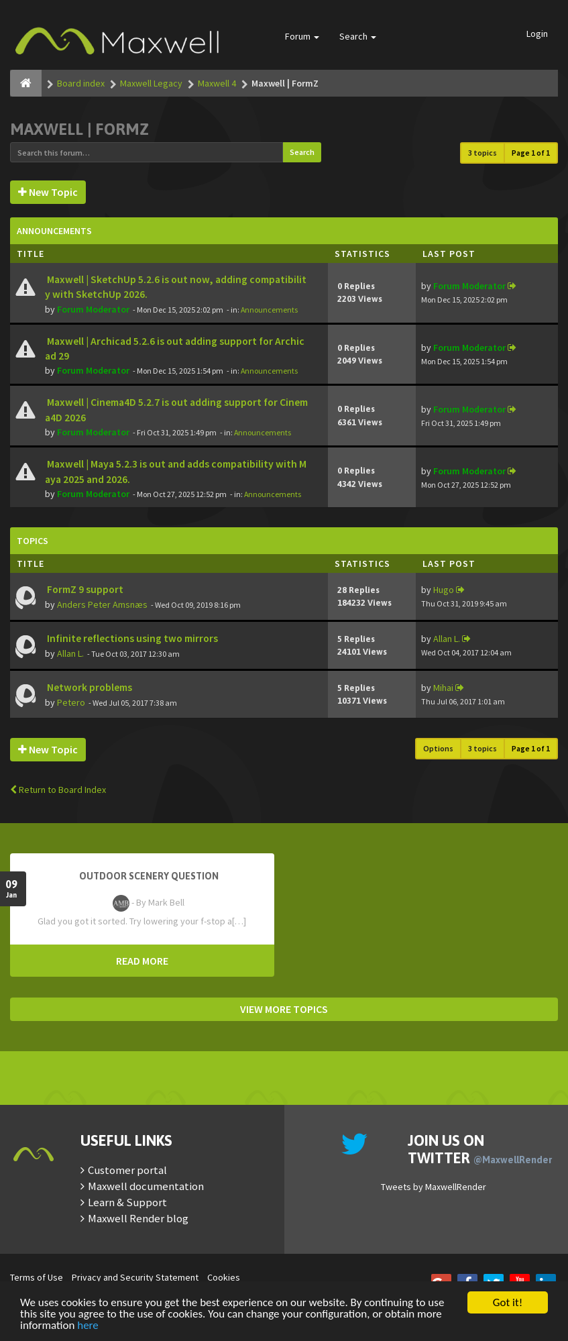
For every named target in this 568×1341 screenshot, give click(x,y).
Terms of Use (36, 1277)
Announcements (269, 310)
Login (537, 34)
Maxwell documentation (146, 1186)
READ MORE (142, 960)
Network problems (88, 687)
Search (357, 36)
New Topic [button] (48, 192)
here (88, 1326)
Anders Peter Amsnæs (102, 604)
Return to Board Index (58, 790)
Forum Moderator (93, 309)
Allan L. (70, 653)
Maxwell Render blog (138, 1218)
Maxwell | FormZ (79, 129)
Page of (531, 153)
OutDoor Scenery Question (149, 876)
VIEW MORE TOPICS (284, 1009)
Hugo (443, 590)
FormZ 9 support (84, 589)
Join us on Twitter (480, 1149)
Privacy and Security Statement (135, 1277)
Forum (302, 36)
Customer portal (127, 1170)
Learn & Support (127, 1202)
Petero (71, 702)
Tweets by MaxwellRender (433, 1187)
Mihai (443, 688)
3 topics (482, 153)
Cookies (223, 1277)
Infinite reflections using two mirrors (131, 638)
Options (438, 748)
